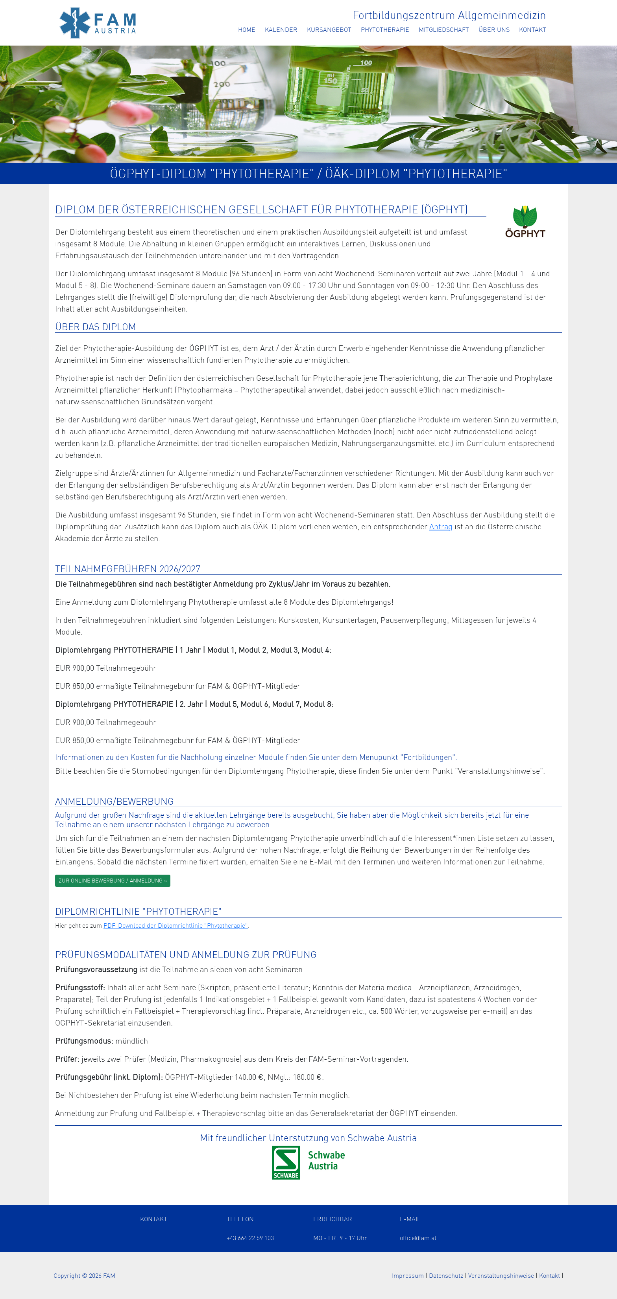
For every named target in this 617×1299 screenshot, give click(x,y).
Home (246, 29)
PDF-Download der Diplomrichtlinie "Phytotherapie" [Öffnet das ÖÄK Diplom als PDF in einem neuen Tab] (175, 925)
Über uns (494, 29)
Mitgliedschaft (444, 29)
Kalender (281, 29)
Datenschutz (446, 1275)
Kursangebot (329, 29)
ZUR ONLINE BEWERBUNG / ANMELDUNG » (113, 880)
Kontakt (532, 29)
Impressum (408, 1275)
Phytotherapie (385, 29)
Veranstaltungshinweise (501, 1275)
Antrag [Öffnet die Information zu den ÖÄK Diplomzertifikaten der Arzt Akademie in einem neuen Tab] (441, 526)
